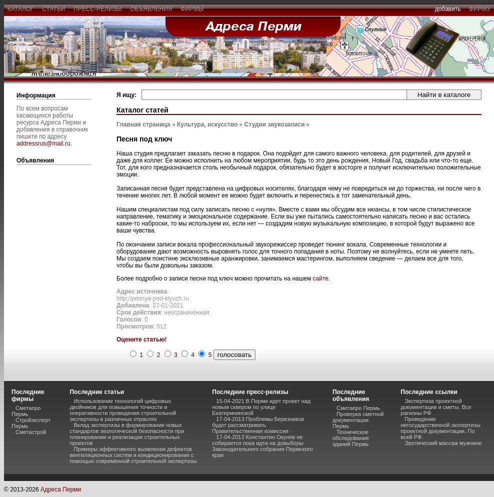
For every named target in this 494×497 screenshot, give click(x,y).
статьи (53, 9)
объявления (151, 9)
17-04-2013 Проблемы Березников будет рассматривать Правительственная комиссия (258, 425)
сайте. (321, 278)
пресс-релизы (97, 9)
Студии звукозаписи (274, 124)
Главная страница (143, 124)
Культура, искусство (207, 124)
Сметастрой (31, 432)
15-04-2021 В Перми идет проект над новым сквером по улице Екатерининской (261, 407)
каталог (20, 9)
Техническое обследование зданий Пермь (350, 438)
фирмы (192, 9)
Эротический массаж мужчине (443, 443)
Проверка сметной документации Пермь (358, 420)
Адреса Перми (60, 489)
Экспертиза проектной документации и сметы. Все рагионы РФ (435, 407)
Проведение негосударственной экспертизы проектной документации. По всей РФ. (440, 428)
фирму (480, 9)
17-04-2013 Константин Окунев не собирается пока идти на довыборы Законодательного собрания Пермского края (262, 446)
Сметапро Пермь (26, 411)
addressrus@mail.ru (43, 143)
